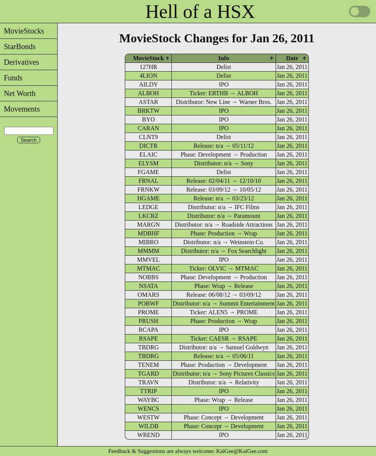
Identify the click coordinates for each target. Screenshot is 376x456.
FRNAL (148, 181)
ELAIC (148, 154)
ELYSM (149, 163)
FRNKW (148, 189)
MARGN (148, 224)
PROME (148, 312)
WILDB (148, 426)
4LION (148, 75)
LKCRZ (148, 216)
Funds (11, 78)
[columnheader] (148, 58)
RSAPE (148, 338)
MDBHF (148, 233)
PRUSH (148, 321)
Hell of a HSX (200, 11)
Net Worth (18, 93)
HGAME (148, 198)
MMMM (148, 251)
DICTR (148, 145)
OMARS (148, 294)
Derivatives (19, 62)
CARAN (148, 128)
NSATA (148, 286)
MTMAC (148, 268)
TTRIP (148, 391)
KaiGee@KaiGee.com (242, 451)
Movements (20, 109)
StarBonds (18, 46)
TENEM (148, 365)
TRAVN (148, 382)
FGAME (148, 172)
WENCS (148, 408)
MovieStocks (22, 31)
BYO (148, 119)
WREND (148, 435)
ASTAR (148, 102)
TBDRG (148, 347)
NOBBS (148, 277)
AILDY (148, 84)
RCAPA (148, 329)
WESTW (148, 417)
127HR (148, 67)
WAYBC (148, 400)
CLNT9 (148, 137)
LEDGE (148, 207)
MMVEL (148, 259)
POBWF (148, 303)
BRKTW (148, 110)
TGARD (148, 373)
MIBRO (148, 242)
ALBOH (148, 93)
